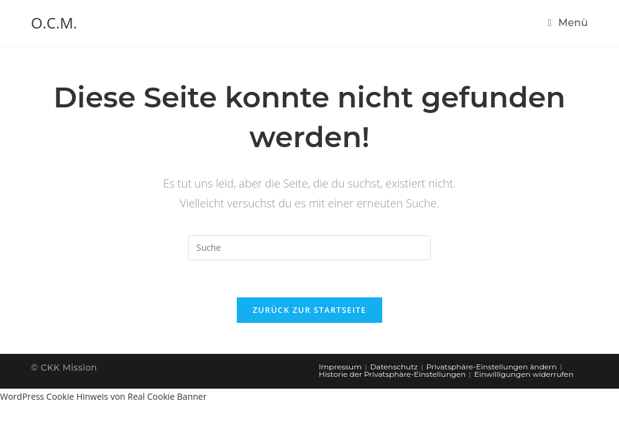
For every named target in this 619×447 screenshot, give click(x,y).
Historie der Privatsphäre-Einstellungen (392, 374)
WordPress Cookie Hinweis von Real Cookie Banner (103, 396)
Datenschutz (394, 366)
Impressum (340, 366)
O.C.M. (54, 22)
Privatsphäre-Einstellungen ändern (491, 366)
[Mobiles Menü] (568, 23)
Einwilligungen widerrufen (524, 374)
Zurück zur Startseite (310, 309)
